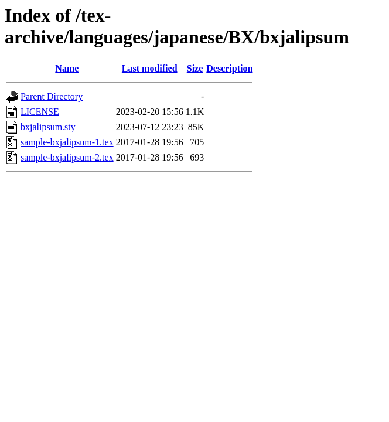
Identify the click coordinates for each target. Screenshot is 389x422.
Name (67, 68)
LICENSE (40, 112)
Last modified (150, 68)
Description (229, 68)
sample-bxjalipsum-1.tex (67, 142)
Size (195, 68)
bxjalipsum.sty (48, 127)
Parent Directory (52, 96)
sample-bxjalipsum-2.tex (67, 157)
